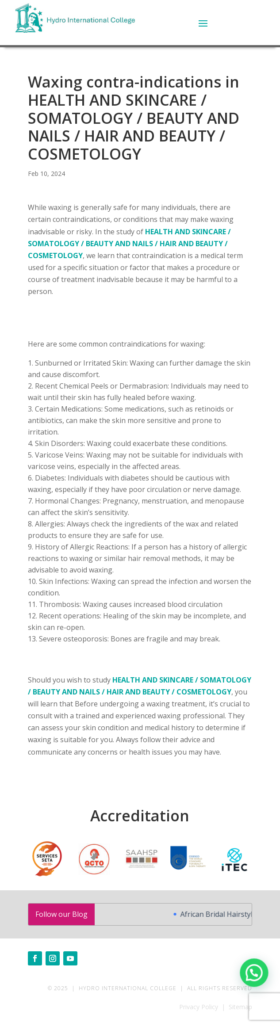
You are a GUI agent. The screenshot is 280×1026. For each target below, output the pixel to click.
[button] (254, 973)
